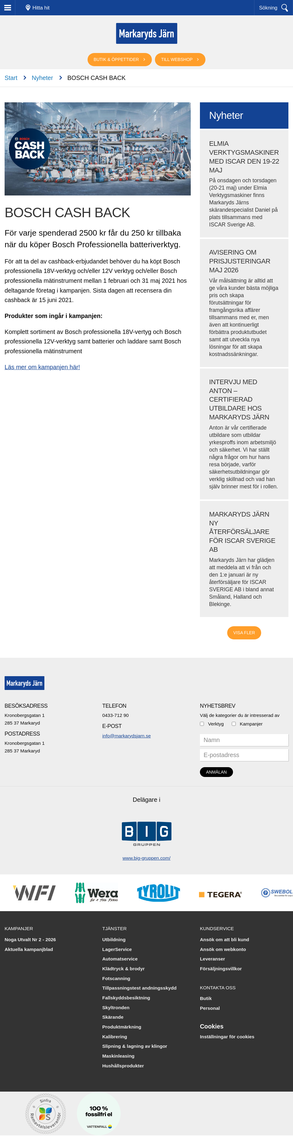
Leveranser (212, 958)
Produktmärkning (121, 1026)
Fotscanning (116, 978)
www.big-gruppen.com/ (146, 858)
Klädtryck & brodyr (123, 968)
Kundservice (217, 928)
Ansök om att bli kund (224, 939)
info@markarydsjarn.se (126, 735)
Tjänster (114, 928)
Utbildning (114, 939)
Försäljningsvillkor (221, 968)
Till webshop (177, 59)
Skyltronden (116, 1007)
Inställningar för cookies (227, 1036)
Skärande (112, 1017)
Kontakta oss (218, 987)
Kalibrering (114, 1036)
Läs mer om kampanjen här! (42, 367)
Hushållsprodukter (123, 1065)
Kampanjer (251, 723)
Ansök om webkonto (223, 949)
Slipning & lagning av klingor (134, 1046)
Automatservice (119, 958)
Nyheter (42, 77)
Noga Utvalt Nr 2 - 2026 (30, 939)
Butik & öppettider (116, 59)
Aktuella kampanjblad (29, 949)
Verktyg (216, 723)
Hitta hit (41, 7)
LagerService (117, 949)
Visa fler (244, 632)
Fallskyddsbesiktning (126, 997)
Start (11, 77)
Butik (206, 998)
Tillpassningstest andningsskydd (139, 988)
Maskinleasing (118, 1056)
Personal (210, 1008)
